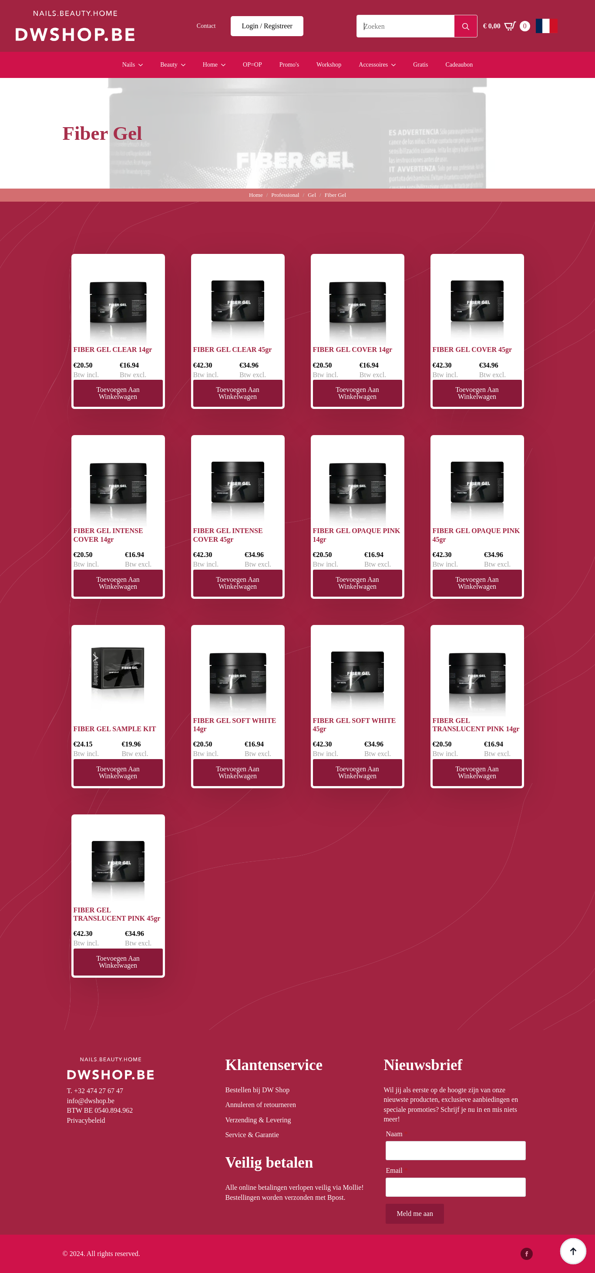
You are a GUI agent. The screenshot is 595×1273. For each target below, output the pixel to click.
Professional (285, 195)
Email (396, 1170)
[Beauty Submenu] (186, 65)
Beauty (169, 64)
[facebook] (527, 1254)
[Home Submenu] (226, 65)
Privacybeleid (86, 1120)
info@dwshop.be (90, 1100)
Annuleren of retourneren (260, 1104)
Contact (206, 26)
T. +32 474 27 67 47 (95, 1090)
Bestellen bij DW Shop (257, 1090)
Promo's (289, 64)
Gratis (420, 64)
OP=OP (252, 64)
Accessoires (373, 64)
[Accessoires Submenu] (396, 65)
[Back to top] (573, 1251)
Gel (312, 195)
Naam (396, 1134)
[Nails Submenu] (143, 65)
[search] (465, 26)
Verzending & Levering (258, 1120)
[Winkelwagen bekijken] (506, 26)
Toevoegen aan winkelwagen (118, 393)
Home (210, 64)
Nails (128, 64)
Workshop (328, 64)
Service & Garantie (252, 1134)
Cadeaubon (459, 64)
